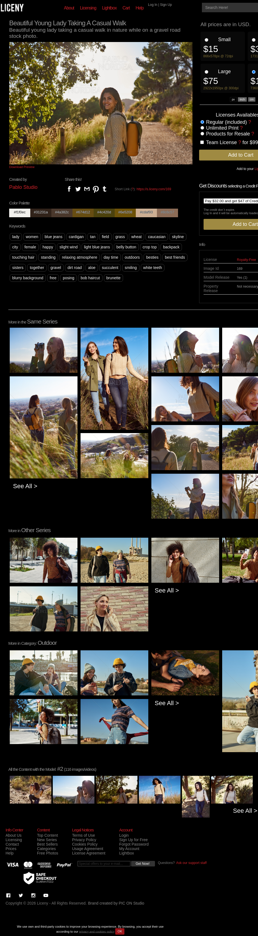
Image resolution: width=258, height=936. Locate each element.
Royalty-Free (246, 260)
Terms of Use (83, 835)
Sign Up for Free (133, 840)
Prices (11, 848)
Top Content (47, 835)
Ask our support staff (191, 863)
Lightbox (109, 8)
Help (140, 8)
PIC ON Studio (131, 903)
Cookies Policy (84, 844)
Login (124, 835)
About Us (14, 835)
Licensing (88, 8)
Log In (152, 5)
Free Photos (47, 853)
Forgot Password (134, 844)
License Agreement (88, 853)
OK (120, 931)
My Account (129, 848)
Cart (126, 8)
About (69, 8)
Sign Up (166, 5)
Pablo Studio (23, 187)
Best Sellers (47, 844)
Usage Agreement (87, 848)
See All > (25, 486)
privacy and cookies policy (96, 931)
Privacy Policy (84, 840)
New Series (47, 840)
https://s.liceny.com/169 (154, 189)
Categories (46, 848)
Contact (12, 844)
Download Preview (21, 167)
